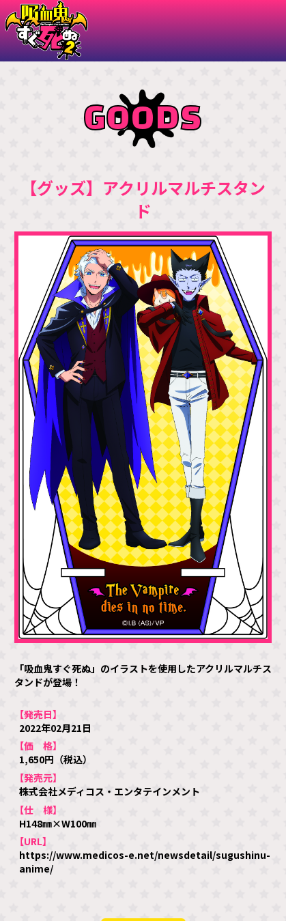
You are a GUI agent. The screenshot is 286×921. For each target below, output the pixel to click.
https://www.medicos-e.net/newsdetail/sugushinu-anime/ (144, 861)
